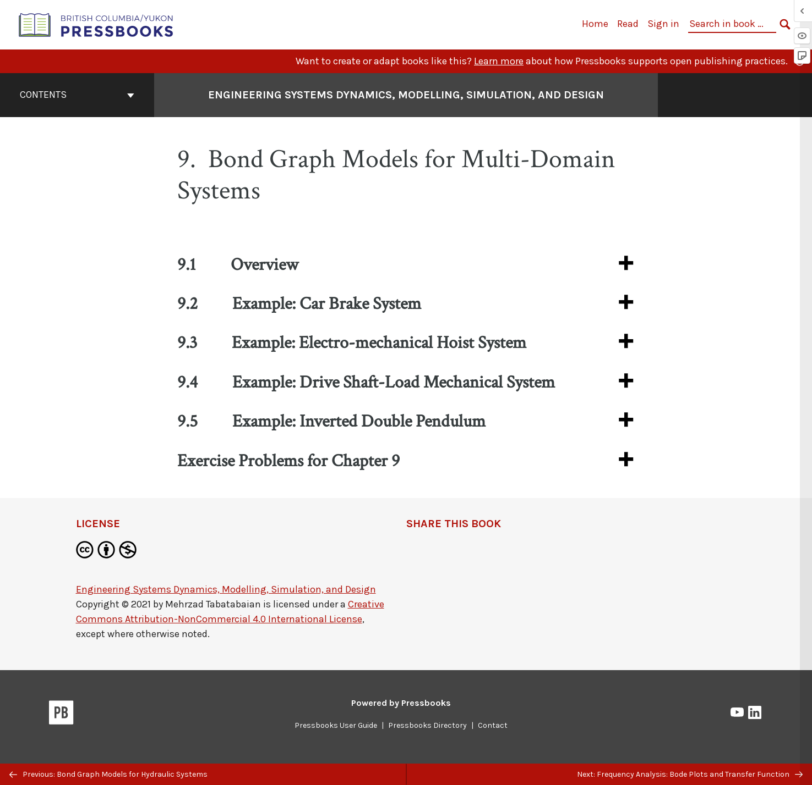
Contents (77, 95)
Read (628, 24)
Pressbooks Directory (427, 725)
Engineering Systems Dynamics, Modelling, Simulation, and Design (226, 589)
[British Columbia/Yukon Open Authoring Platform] (96, 24)
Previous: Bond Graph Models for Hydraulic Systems (108, 774)
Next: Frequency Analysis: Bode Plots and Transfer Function (690, 774)
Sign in (663, 24)
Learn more (499, 61)
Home (595, 24)
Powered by (401, 703)
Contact (493, 725)
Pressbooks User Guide (336, 725)
